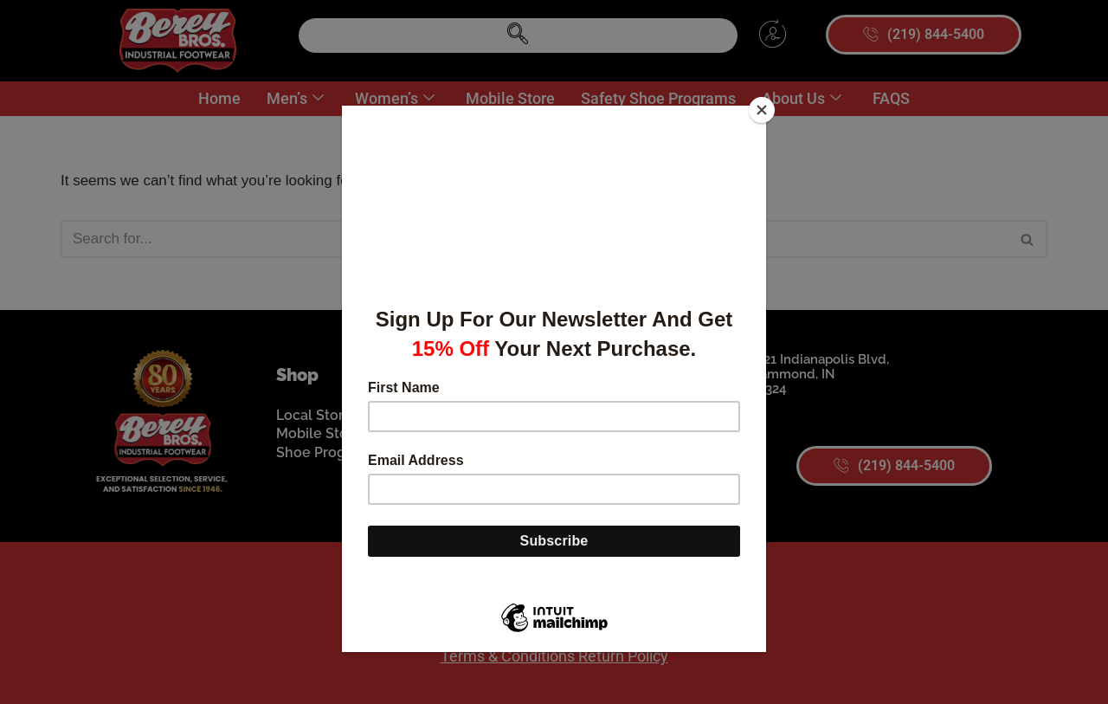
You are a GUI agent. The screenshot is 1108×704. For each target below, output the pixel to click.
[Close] (762, 110)
